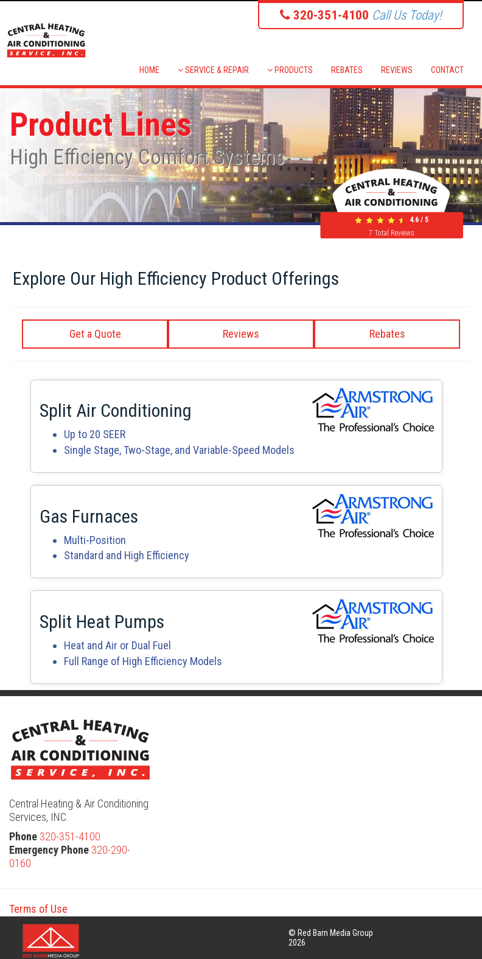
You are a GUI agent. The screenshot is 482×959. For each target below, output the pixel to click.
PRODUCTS (290, 70)
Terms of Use (38, 908)
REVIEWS (397, 70)
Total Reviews (391, 233)
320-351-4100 (70, 836)
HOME (149, 70)
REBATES (347, 70)
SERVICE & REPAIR (213, 70)
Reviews (241, 333)
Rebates (387, 333)
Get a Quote (95, 333)
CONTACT (447, 70)
